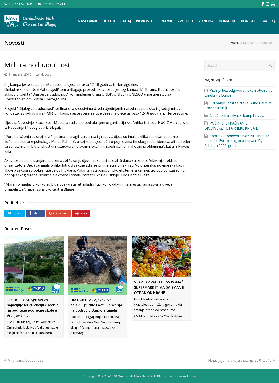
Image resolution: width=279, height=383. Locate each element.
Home (235, 42)
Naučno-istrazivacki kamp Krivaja (237, 115)
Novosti (46, 74)
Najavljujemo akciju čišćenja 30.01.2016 (241, 360)
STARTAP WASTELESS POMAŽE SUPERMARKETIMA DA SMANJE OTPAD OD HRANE (159, 287)
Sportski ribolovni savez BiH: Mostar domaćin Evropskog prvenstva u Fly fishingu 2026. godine (236, 140)
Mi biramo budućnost (23, 360)
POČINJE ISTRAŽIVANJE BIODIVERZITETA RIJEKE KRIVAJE (231, 125)
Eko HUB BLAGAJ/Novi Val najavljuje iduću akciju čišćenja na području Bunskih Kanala (96, 305)
